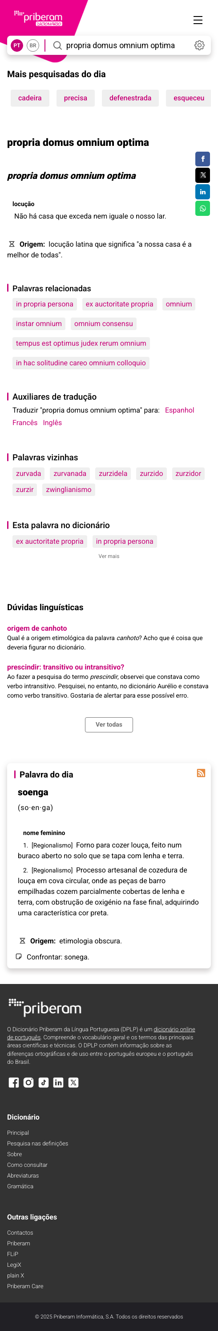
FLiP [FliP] (12, 1254)
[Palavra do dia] (201, 773)
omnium (179, 304)
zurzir (24, 489)
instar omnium (39, 323)
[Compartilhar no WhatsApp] (202, 208)
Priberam (18, 1243)
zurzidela (113, 473)
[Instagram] (28, 1087)
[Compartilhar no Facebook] (202, 159)
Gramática (20, 1186)
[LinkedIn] (58, 1087)
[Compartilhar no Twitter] (202, 175)
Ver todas (109, 724)
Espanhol (179, 410)
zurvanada (69, 473)
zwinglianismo (68, 489)
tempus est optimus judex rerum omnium (81, 343)
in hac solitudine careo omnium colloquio (81, 363)
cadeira (30, 98)
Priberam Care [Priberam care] (25, 1286)
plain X (15, 1276)
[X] (73, 1087)
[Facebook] (13, 1087)
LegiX (14, 1265)
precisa (75, 98)
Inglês (52, 422)
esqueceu (189, 98)
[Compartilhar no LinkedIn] (202, 191)
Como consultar (27, 1165)
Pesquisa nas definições (37, 1144)
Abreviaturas (23, 1176)
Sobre (14, 1154)
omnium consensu (103, 323)
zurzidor (189, 473)
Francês (24, 422)
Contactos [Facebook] (20, 1233)
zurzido (151, 473)
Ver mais (109, 556)
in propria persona (44, 304)
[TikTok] (43, 1087)
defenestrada (130, 98)
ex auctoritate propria (119, 304)
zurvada (28, 473)
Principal (18, 1133)
